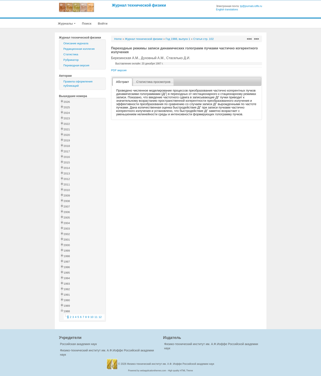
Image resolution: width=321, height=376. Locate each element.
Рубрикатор (71, 59)
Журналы (67, 23)
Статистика (70, 54)
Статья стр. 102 (203, 38)
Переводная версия (76, 65)
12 (100, 317)
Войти (102, 23)
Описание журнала (75, 43)
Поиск (86, 23)
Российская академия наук (78, 344)
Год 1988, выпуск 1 (178, 38)
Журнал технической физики (139, 5)
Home (118, 38)
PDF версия (119, 70)
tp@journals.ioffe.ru (251, 6)
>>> (256, 38)
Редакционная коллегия (79, 48)
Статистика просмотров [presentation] (153, 82)
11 (96, 317)
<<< (249, 38)
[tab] (122, 82)
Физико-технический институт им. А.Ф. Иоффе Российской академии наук (170, 363)
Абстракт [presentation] (122, 82)
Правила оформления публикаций (77, 83)
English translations (227, 9)
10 (92, 317)
